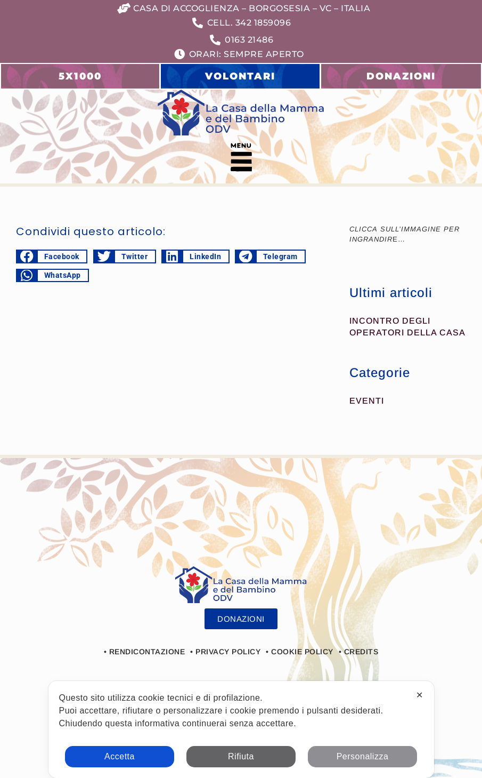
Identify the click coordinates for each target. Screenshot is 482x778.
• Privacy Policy (225, 651)
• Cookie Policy (299, 651)
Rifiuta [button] (241, 756)
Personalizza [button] (363, 756)
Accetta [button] (119, 756)
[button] (241, 159)
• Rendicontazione (144, 651)
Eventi (366, 400)
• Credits (359, 651)
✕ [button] (419, 695)
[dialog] (241, 729)
